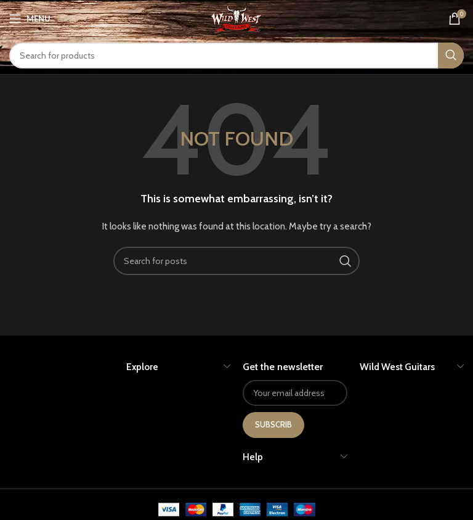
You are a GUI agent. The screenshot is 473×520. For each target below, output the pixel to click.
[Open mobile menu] (30, 18)
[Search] (236, 55)
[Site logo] (236, 17)
